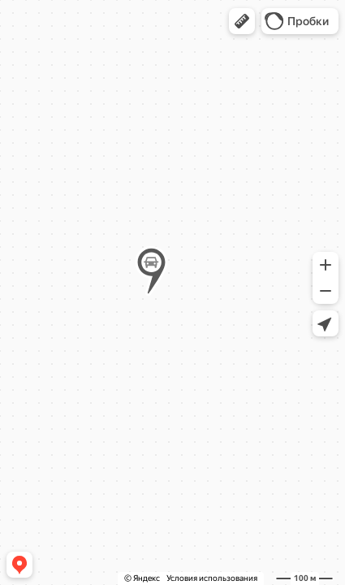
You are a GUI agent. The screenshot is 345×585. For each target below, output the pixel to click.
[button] (242, 21)
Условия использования (211, 578)
